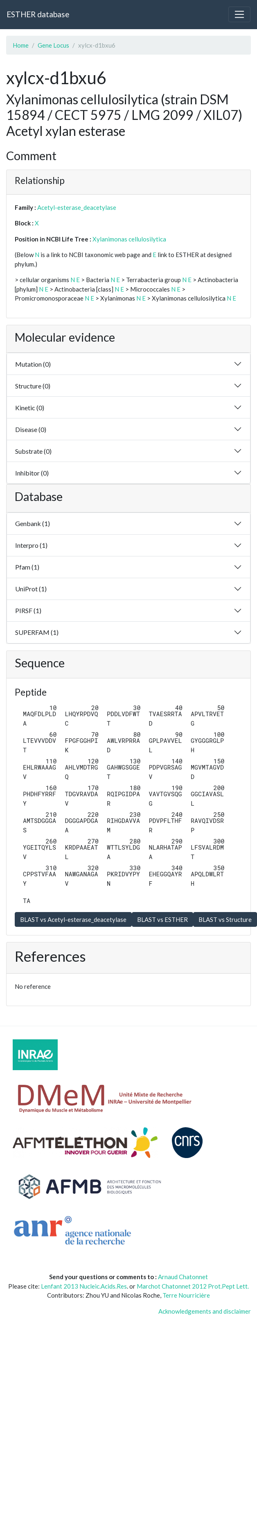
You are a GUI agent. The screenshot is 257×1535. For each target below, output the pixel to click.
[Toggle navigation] (239, 14)
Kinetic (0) (29, 407)
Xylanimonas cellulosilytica (129, 239)
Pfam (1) (27, 567)
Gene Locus (53, 45)
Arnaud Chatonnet (183, 1276)
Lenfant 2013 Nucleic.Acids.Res (84, 1286)
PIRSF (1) (28, 610)
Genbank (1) (32, 523)
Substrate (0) (33, 451)
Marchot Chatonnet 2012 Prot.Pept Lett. (193, 1286)
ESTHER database (38, 14)
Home (21, 45)
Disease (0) (30, 429)
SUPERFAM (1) (37, 632)
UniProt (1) (31, 589)
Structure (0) (32, 386)
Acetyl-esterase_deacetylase (76, 207)
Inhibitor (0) (32, 473)
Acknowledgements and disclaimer (204, 1311)
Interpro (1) (31, 545)
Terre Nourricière (186, 1295)
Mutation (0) (33, 364)
